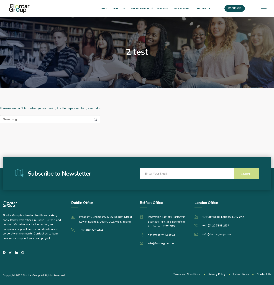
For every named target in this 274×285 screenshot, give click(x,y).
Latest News (181, 8)
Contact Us (203, 8)
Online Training (140, 8)
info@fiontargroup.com (162, 243)
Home (104, 8)
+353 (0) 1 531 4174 (91, 230)
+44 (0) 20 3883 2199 (216, 225)
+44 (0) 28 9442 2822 (161, 234)
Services (162, 8)
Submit (246, 174)
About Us (119, 8)
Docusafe (234, 8)
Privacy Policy (216, 274)
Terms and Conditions (187, 274)
